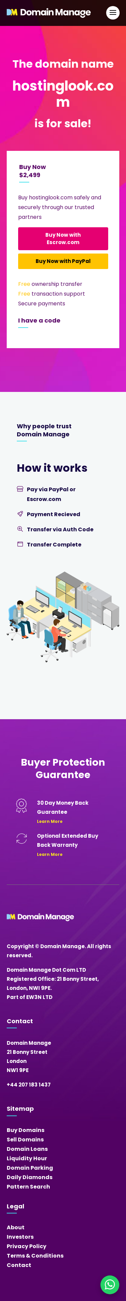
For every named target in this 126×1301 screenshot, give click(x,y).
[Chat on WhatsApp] (109, 1284)
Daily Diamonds (29, 1177)
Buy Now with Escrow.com (63, 238)
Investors (20, 1237)
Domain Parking (30, 1168)
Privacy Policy (26, 1246)
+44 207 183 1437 (29, 1084)
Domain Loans (27, 1149)
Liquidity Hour (27, 1158)
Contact (19, 1265)
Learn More (49, 821)
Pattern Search (28, 1187)
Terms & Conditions (35, 1256)
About (16, 1227)
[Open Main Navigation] (113, 13)
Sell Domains (25, 1139)
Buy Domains (25, 1130)
